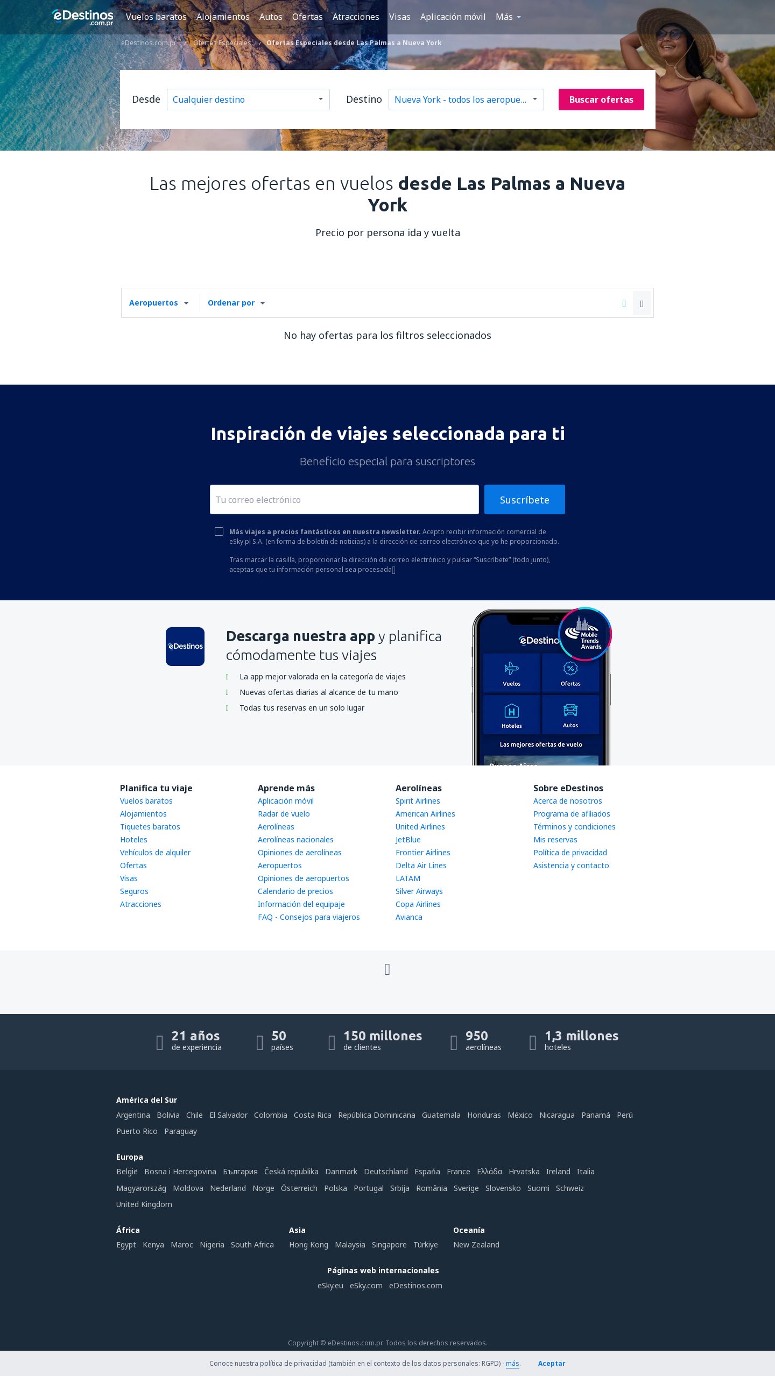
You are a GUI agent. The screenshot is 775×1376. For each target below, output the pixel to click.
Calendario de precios (295, 891)
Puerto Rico (137, 1131)
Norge (263, 1188)
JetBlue (408, 839)
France (458, 1171)
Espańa (427, 1171)
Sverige (466, 1188)
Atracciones (356, 17)
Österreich (299, 1188)
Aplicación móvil (453, 17)
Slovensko (503, 1188)
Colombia (270, 1115)
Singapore (389, 1244)
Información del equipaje (301, 904)
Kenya (153, 1244)
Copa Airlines (418, 904)
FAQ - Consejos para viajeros (309, 917)
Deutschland (386, 1171)
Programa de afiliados (571, 813)
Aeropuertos (153, 302)
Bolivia (168, 1115)
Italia (586, 1171)
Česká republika (291, 1171)
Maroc (182, 1244)
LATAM (408, 878)
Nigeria (212, 1244)
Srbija (400, 1188)
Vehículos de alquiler (155, 852)
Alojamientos (223, 17)
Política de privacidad (570, 852)
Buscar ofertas (601, 99)
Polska (335, 1188)
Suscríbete (524, 499)
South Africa (252, 1244)
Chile (194, 1115)
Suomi (538, 1188)
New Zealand (476, 1244)
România (431, 1188)
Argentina (133, 1115)
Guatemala (441, 1115)
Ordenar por (231, 302)
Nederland (228, 1188)
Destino (364, 99)
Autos (271, 17)
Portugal (369, 1188)
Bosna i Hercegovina (180, 1171)
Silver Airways (419, 891)
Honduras (484, 1115)
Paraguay (180, 1131)
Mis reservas (555, 839)
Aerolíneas (276, 826)
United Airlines (420, 826)
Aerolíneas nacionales (296, 839)
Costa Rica (313, 1115)
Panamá (595, 1115)
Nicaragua (557, 1115)
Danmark (341, 1171)
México (520, 1115)
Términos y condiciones (574, 826)
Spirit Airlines (418, 801)
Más (504, 17)
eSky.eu (330, 1285)
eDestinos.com (415, 1285)
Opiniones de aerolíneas (300, 852)
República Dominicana (376, 1115)
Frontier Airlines (423, 852)
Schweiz (570, 1188)
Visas (400, 17)
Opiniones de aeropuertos (303, 878)
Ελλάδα (489, 1171)
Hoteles (133, 839)
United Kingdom (144, 1204)
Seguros (134, 891)
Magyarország (141, 1188)
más (512, 1363)
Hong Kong (308, 1244)
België (127, 1171)
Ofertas (307, 17)
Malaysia (350, 1244)
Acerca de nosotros (567, 801)
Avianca (409, 917)
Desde (146, 99)
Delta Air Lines (421, 865)
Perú (625, 1115)
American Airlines (425, 813)
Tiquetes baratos (150, 826)
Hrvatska (524, 1171)
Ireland (558, 1171)
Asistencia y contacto (571, 865)
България (240, 1171)
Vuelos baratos (156, 17)
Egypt (126, 1244)
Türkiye (425, 1244)
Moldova (188, 1188)
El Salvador (228, 1115)
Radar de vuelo (284, 813)
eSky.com (366, 1285)
